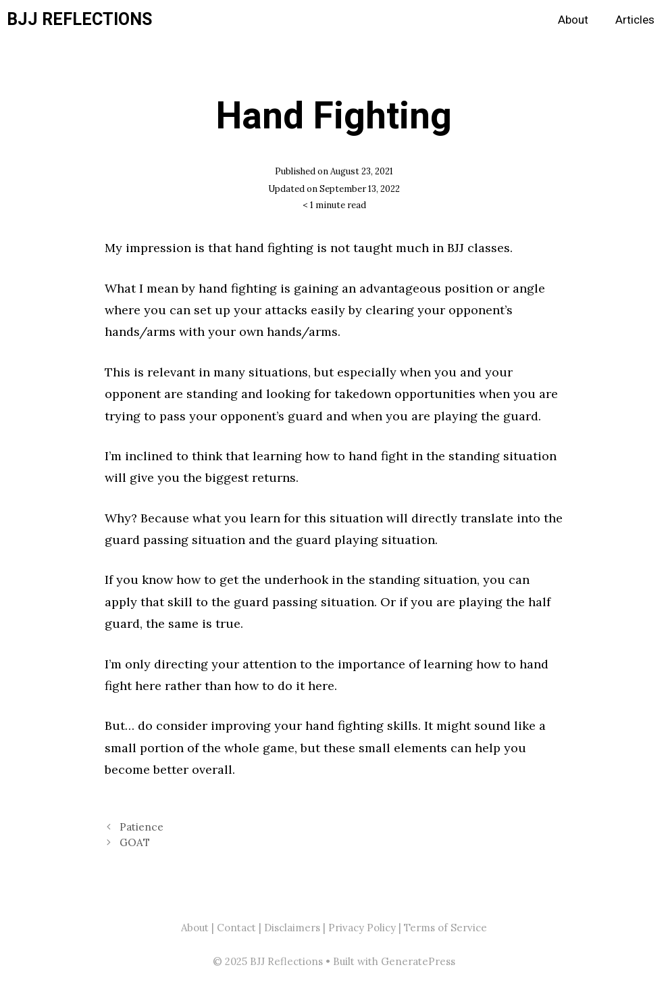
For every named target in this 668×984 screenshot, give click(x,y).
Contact (236, 927)
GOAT (135, 842)
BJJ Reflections (79, 19)
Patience (141, 826)
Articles (634, 19)
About (573, 19)
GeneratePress (418, 961)
